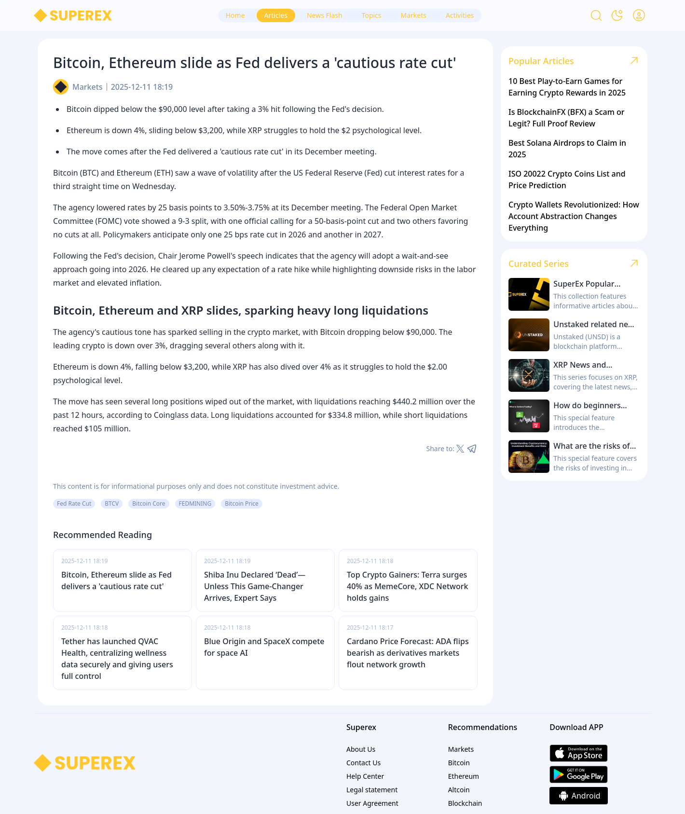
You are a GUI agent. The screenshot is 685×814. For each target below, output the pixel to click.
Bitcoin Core (148, 503)
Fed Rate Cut (74, 503)
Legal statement (371, 789)
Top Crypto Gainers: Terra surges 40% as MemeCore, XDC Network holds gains (407, 586)
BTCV (112, 503)
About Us (360, 749)
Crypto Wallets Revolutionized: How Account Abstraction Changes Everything (573, 216)
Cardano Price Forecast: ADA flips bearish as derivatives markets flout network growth (408, 653)
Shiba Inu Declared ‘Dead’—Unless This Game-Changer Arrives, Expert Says (254, 586)
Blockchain (465, 803)
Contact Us (363, 762)
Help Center (365, 776)
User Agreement (372, 803)
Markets (87, 87)
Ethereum (464, 776)
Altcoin (459, 789)
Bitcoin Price (242, 503)
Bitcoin (459, 762)
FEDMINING (195, 503)
